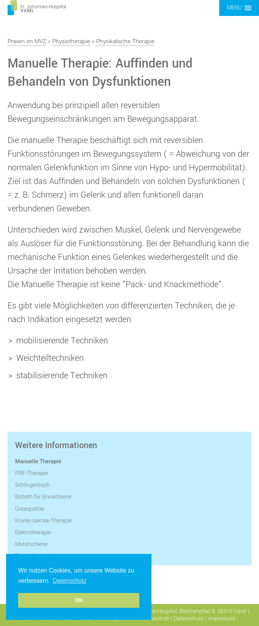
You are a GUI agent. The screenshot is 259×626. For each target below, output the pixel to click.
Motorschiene (31, 544)
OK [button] (79, 600)
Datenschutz (189, 619)
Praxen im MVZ (27, 41)
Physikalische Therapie (125, 41)
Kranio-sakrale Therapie (43, 521)
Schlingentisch (32, 485)
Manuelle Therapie (38, 462)
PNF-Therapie (31, 473)
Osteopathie (29, 509)
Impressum (222, 619)
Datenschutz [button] (69, 580)
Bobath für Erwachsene (43, 497)
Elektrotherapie (33, 532)
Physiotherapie (71, 41)
